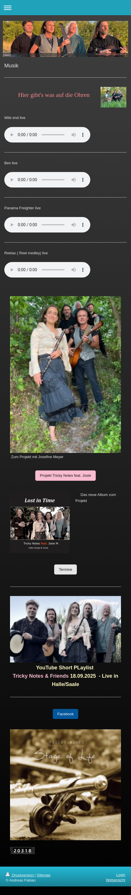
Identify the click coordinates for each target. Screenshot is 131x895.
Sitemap (43, 875)
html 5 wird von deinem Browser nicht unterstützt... (47, 224)
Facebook (65, 714)
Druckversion (20, 875)
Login (120, 875)
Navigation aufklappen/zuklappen (65, 7)
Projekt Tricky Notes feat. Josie (65, 475)
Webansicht (115, 880)
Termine (65, 569)
